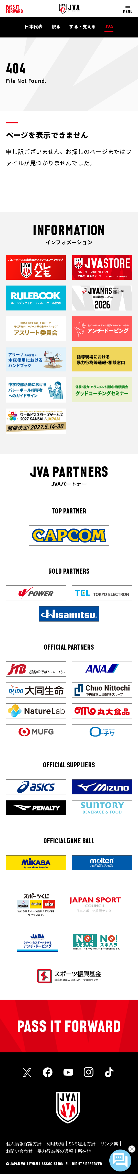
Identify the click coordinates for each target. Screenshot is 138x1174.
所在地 (84, 1151)
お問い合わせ (19, 1151)
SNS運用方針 (82, 1143)
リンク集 (109, 1143)
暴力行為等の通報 (55, 1151)
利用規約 (55, 1143)
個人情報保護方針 (24, 1143)
